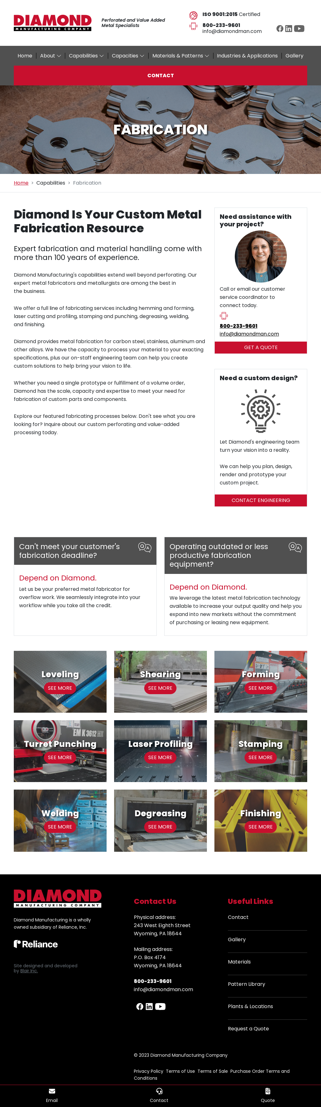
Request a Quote (248, 1028)
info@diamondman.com (232, 31)
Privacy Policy (148, 1071)
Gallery (237, 939)
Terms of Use (180, 1071)
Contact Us (155, 901)
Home (21, 182)
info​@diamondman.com (249, 334)
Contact (238, 917)
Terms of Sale (212, 1071)
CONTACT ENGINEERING (261, 500)
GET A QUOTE (261, 347)
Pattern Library (246, 984)
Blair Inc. (29, 971)
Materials (239, 961)
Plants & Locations (250, 1006)
